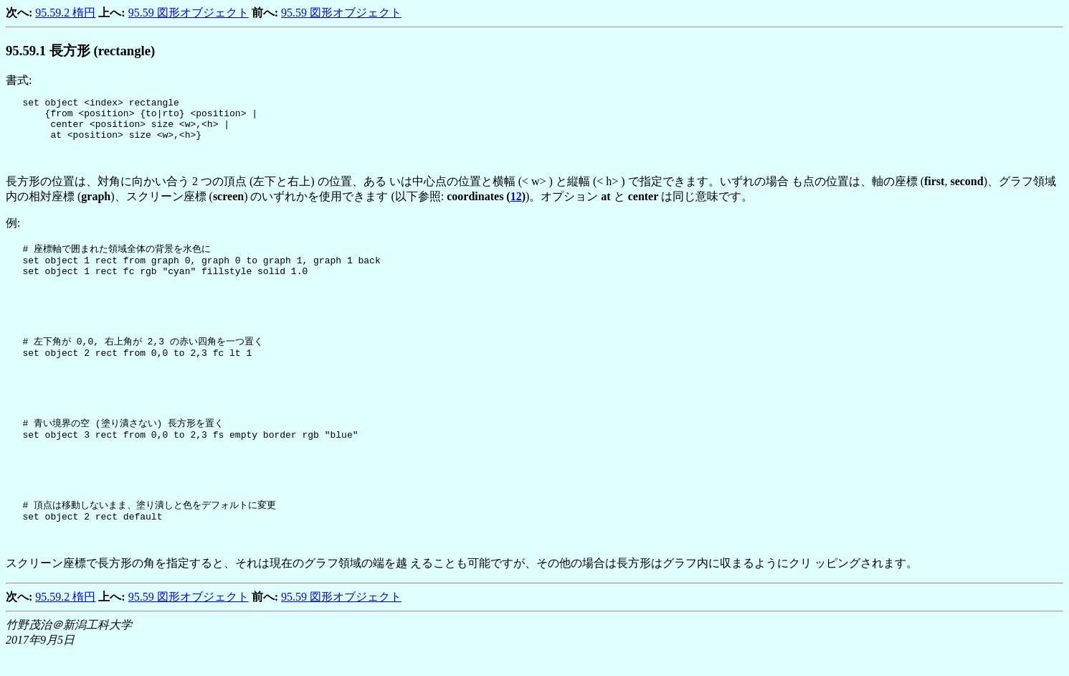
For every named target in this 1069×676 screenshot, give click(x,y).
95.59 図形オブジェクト (188, 12)
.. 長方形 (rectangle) (80, 50)
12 (516, 205)
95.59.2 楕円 (65, 12)
